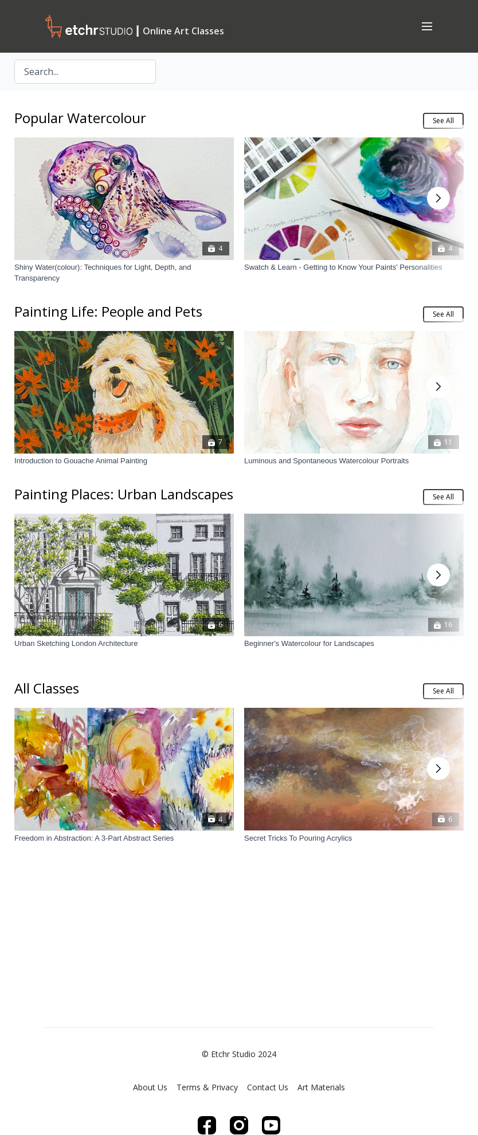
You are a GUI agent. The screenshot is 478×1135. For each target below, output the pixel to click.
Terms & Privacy (207, 1087)
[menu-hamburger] (427, 25)
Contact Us (267, 1087)
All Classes (46, 688)
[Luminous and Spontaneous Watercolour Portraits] (354, 461)
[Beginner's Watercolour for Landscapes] (354, 644)
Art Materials (321, 1087)
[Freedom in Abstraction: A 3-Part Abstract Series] (124, 838)
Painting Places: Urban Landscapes (123, 493)
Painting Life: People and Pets (108, 311)
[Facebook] (207, 1125)
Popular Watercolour (80, 117)
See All (443, 120)
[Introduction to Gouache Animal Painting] (124, 461)
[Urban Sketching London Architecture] (124, 644)
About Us (150, 1087)
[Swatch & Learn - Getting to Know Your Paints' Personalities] (354, 267)
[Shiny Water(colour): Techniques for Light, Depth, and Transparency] (124, 273)
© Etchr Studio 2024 (239, 1054)
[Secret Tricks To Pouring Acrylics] (354, 838)
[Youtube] (271, 1125)
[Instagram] (239, 1125)
